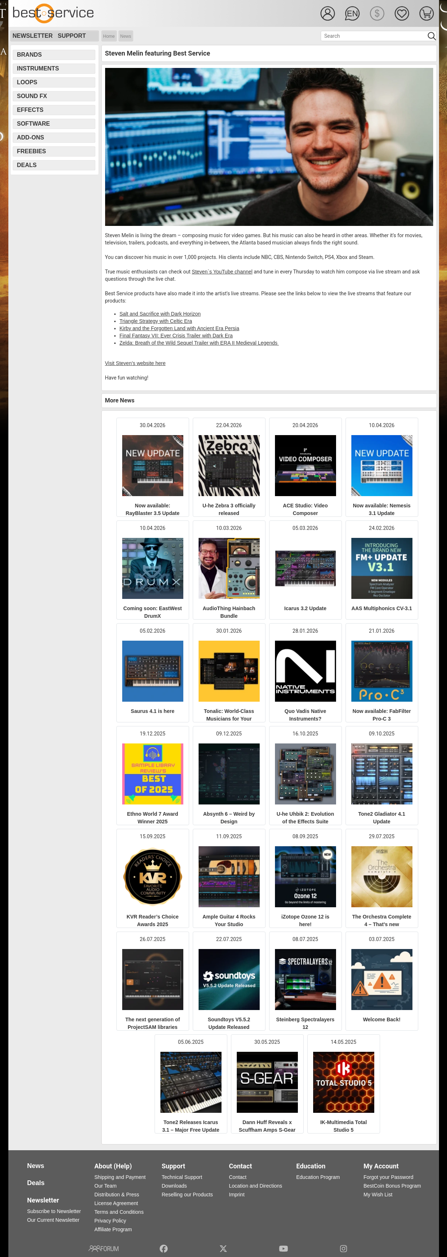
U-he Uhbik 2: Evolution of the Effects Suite (305, 817)
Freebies (31, 151)
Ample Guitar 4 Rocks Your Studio (229, 920)
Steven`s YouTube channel (222, 272)
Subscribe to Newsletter (54, 1211)
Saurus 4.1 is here (153, 711)
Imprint (237, 1194)
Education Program (318, 1177)
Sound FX (32, 96)
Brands (29, 55)
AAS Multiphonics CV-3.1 (381, 608)
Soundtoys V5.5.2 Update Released (229, 1023)
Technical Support (182, 1177)
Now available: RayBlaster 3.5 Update (153, 509)
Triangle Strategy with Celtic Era (156, 321)
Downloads (174, 1186)
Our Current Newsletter (53, 1220)
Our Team (106, 1186)
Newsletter (33, 36)
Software (33, 124)
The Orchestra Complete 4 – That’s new (381, 920)
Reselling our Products (187, 1194)
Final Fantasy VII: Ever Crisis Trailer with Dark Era (176, 335)
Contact (238, 1177)
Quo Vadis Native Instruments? (305, 715)
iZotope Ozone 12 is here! (305, 920)
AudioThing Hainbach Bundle (229, 612)
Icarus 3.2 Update (305, 608)
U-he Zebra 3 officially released (229, 509)
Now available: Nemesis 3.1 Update (382, 509)
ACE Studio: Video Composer (305, 509)
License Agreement (116, 1203)
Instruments (38, 68)
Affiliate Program (113, 1229)
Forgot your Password (389, 1177)
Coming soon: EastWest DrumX (152, 612)
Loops (27, 82)
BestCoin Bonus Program (392, 1186)
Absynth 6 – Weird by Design (229, 817)
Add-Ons (30, 137)
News (125, 36)
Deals (27, 165)
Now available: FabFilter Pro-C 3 (381, 715)
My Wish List (378, 1194)
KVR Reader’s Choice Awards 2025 (153, 920)
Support (72, 36)
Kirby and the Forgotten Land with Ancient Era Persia (179, 328)
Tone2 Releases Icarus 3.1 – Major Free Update (190, 1126)
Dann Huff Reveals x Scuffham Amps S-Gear (267, 1126)
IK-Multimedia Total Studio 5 (343, 1126)
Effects (30, 110)
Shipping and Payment (120, 1177)
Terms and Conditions (119, 1212)
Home (109, 36)
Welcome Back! (381, 1019)
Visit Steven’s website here (135, 363)
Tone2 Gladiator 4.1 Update (381, 817)
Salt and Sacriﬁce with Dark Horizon (160, 314)
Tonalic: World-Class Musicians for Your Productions (229, 718)
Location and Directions (255, 1186)
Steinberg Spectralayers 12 (305, 1023)
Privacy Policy (110, 1221)
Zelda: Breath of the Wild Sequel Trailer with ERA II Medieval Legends (199, 343)
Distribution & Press (117, 1194)
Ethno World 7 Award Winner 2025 (152, 817)
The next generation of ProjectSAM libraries (152, 1023)
